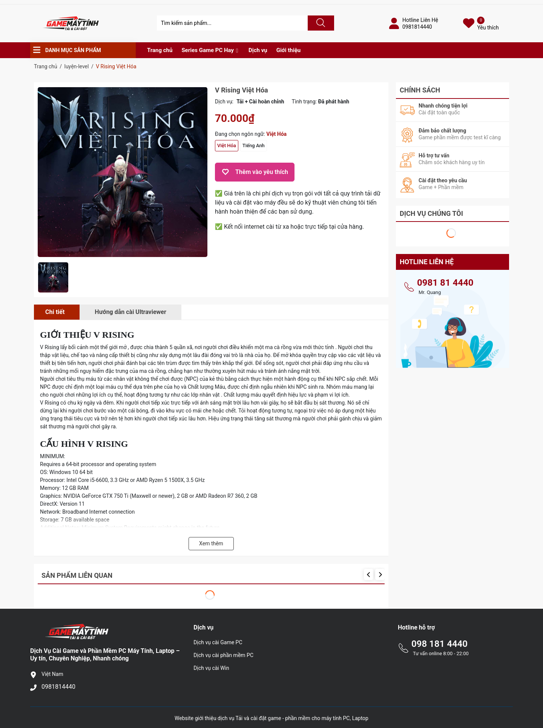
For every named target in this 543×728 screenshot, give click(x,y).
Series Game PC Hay (207, 50)
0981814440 (417, 27)
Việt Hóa (226, 145)
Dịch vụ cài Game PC (217, 642)
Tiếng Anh (253, 145)
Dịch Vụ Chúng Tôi (431, 213)
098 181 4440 (439, 644)
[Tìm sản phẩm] (232, 23)
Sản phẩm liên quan (76, 575)
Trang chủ (159, 50)
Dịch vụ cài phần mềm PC (223, 655)
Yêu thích (488, 28)
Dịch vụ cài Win (211, 668)
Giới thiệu (288, 50)
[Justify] (320, 23)
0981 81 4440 (445, 282)
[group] (122, 172)
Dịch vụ (257, 50)
